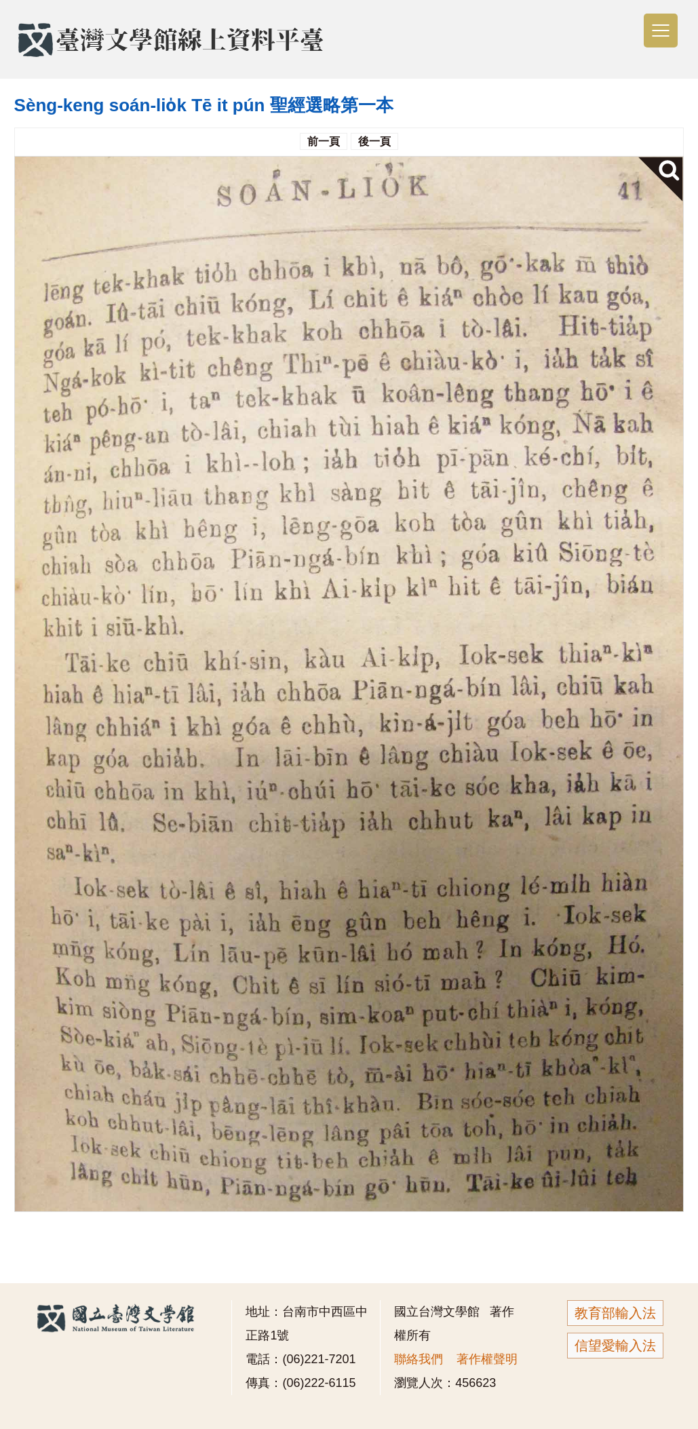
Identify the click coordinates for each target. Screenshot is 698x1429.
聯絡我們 (418, 1359)
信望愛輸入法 (615, 1345)
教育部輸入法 (615, 1313)
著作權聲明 (487, 1359)
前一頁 (323, 141)
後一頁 (374, 141)
